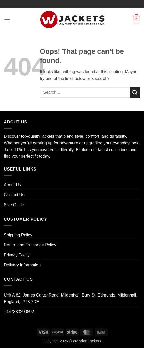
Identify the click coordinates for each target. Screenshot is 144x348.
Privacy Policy (17, 255)
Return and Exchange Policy (30, 245)
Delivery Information (22, 265)
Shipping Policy (18, 235)
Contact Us (14, 194)
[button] (7, 19)
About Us (12, 185)
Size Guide (14, 205)
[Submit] (135, 92)
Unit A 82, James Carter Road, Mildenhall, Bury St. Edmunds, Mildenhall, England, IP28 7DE (70, 298)
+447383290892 (19, 311)
